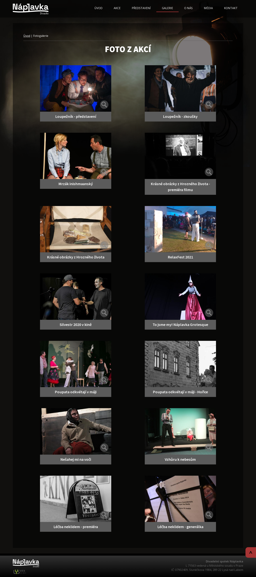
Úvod (26, 36)
